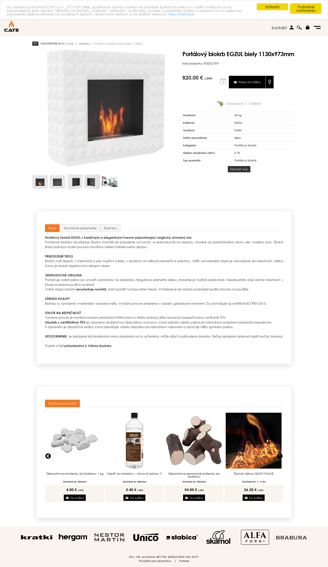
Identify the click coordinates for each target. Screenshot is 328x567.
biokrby (84, 43)
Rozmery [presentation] (110, 228)
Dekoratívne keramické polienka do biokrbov (194, 475)
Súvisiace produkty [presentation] (62, 403)
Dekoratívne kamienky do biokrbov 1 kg (74, 473)
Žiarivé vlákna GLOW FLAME (254, 473)
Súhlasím (272, 7)
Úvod (69, 43)
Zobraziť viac (239, 169)
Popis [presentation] (52, 228)
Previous (48, 456)
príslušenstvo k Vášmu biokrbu (87, 346)
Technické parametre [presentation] (80, 228)
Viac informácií (181, 14)
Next (280, 456)
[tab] (52, 228)
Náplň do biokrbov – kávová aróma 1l (134, 473)
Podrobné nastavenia (305, 9)
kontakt (279, 27)
